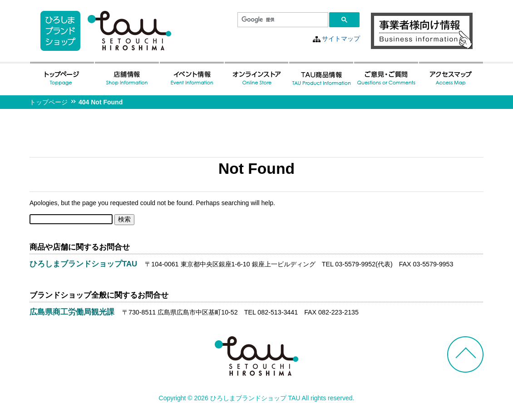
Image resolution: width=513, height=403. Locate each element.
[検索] (282, 20)
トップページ (49, 102)
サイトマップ (341, 38)
